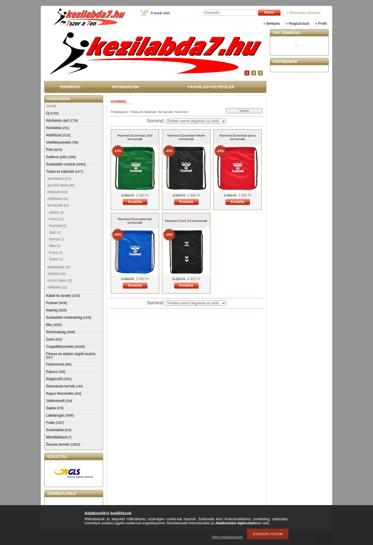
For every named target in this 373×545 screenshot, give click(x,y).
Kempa (56, 239)
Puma (55, 253)
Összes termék (63, 444)
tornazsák (166, 112)
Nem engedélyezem (227, 537)
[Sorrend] (196, 121)
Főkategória (119, 112)
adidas (56, 212)
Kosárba (135, 202)
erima (56, 219)
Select (56, 259)
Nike (54, 246)
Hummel (57, 226)
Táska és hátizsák (143, 112)
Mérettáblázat (58, 437)
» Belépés (271, 23)
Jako (55, 232)
